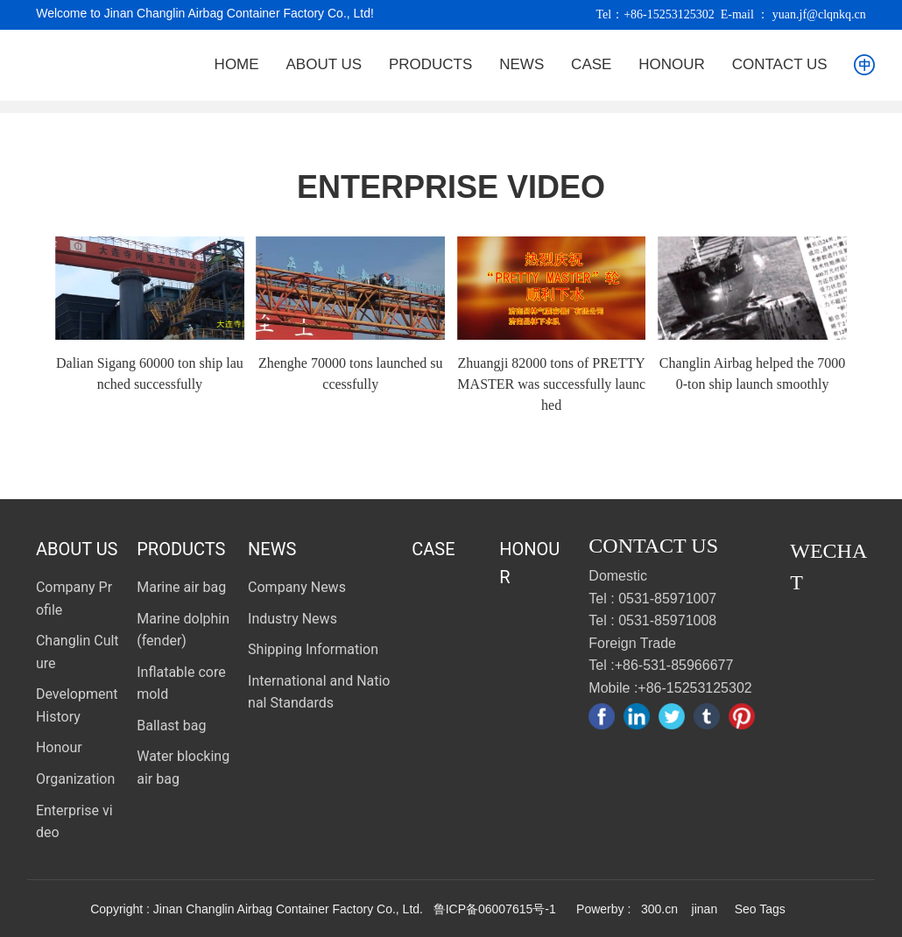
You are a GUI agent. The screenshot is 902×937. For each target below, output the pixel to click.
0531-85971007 (667, 598)
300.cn (659, 909)
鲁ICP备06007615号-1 (494, 909)
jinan (702, 909)
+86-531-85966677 (674, 665)
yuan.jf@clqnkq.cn (819, 14)
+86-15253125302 (669, 14)
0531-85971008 (667, 620)
